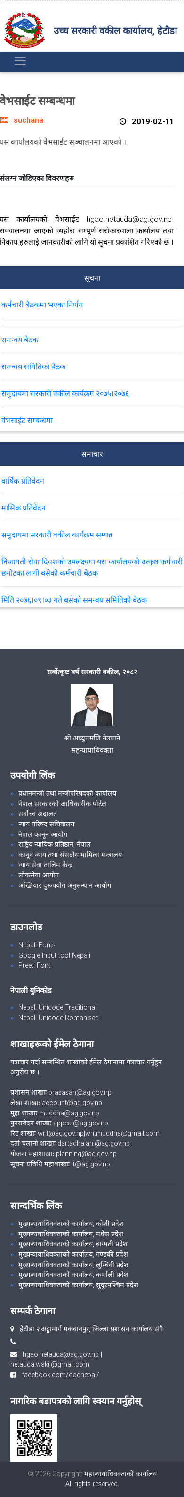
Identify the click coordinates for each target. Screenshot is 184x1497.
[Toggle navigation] (20, 61)
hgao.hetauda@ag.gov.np (61, 1354)
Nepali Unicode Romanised (58, 1017)
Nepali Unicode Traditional (57, 1007)
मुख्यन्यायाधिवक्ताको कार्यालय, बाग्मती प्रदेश (73, 1244)
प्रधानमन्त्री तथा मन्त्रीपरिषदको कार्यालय (67, 793)
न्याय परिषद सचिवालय (46, 824)
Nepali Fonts (37, 945)
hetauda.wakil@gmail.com (49, 1364)
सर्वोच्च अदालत (37, 813)
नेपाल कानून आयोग (42, 834)
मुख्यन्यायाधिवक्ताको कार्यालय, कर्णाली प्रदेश (73, 1274)
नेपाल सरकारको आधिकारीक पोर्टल (62, 804)
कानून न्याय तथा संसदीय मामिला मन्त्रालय (70, 855)
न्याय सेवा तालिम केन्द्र (45, 864)
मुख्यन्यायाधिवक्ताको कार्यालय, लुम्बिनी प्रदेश (73, 1264)
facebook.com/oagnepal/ (57, 1374)
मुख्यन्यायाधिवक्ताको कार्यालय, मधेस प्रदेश (70, 1234)
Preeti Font (34, 965)
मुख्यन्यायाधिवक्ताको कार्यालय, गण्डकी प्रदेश (73, 1254)
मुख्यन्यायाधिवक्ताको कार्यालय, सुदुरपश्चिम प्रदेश (78, 1285)
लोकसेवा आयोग (38, 875)
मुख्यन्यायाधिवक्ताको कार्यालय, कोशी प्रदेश (71, 1223)
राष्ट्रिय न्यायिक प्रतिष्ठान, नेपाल (54, 844)
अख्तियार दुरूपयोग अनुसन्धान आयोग (64, 885)
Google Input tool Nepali (54, 955)
